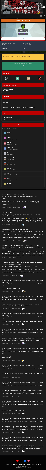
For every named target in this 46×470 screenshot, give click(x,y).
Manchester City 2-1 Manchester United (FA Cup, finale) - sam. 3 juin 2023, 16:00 (22, 281)
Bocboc (9, 132)
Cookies (38, 464)
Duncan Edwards (25, 231)
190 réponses (16, 224)
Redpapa (9, 168)
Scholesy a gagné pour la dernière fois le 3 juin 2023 (17, 56)
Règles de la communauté (23, 20)
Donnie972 (10, 147)
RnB (8, 152)
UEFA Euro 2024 (7, 212)
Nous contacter (31, 464)
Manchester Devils (26, 284)
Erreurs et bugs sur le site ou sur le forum (14, 195)
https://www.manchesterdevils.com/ (12, 119)
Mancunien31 (10, 158)
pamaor (9, 183)
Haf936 (9, 142)
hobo (22, 196)
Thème (7, 464)
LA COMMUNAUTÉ (38, 231)
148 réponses (17, 257)
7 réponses (15, 275)
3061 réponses (17, 207)
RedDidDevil (24, 214)
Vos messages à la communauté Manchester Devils (17, 229)
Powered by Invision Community (23, 467)
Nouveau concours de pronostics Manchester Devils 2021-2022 (21, 245)
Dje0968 (9, 137)
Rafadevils (9, 163)
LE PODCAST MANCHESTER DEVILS (27, 266)
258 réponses (16, 291)
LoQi (8, 173)
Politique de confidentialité (18, 464)
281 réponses (17, 240)
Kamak (8, 178)
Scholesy (4, 196)
